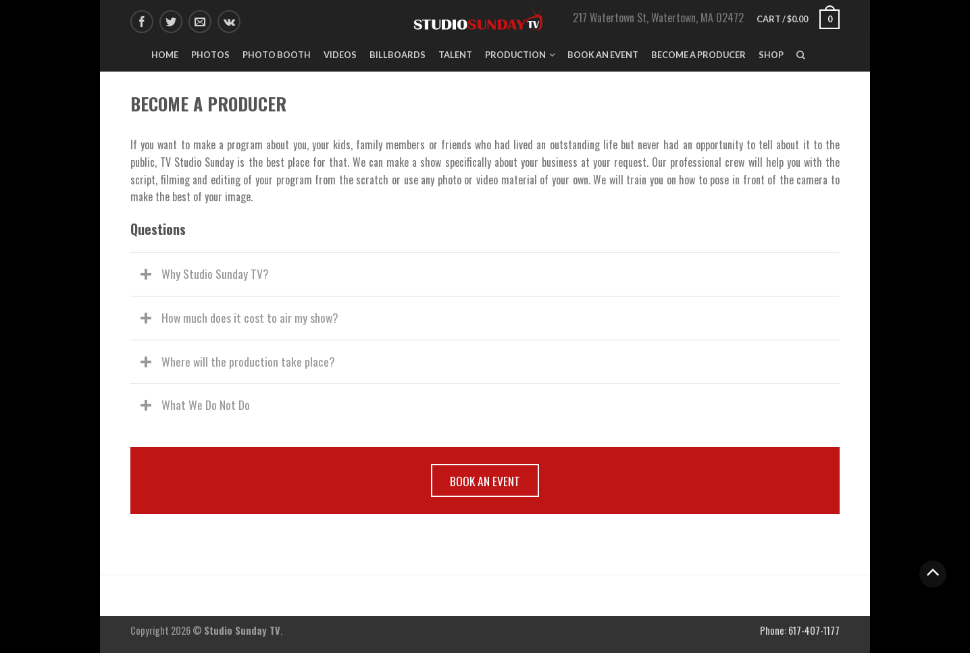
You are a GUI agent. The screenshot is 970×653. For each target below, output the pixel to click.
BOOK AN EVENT (485, 481)
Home (164, 54)
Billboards (397, 54)
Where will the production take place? (248, 361)
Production (515, 54)
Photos (210, 54)
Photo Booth (276, 54)
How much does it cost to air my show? (249, 317)
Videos (340, 54)
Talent (455, 54)
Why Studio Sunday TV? (215, 273)
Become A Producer (698, 54)
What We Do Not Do (205, 404)
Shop (771, 54)
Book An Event (602, 54)
